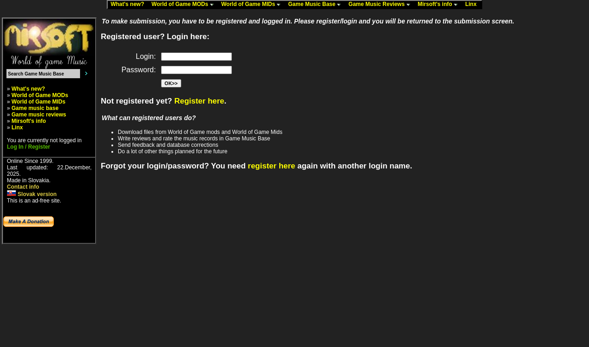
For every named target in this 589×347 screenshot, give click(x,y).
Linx (473, 4)
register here (271, 166)
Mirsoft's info (439, 4)
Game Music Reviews (381, 4)
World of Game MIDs (253, 4)
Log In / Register (28, 147)
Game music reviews (39, 114)
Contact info (23, 187)
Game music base (35, 108)
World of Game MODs (184, 4)
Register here (199, 101)
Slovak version (32, 194)
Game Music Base (317, 4)
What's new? (129, 4)
